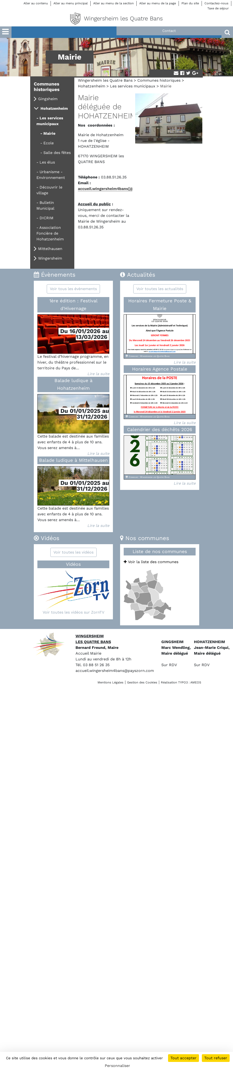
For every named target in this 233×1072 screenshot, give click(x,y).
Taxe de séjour (218, 8)
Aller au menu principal (70, 3)
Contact (169, 31)
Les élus (47, 162)
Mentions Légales (110, 682)
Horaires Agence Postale (159, 369)
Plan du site (190, 3)
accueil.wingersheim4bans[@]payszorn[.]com (121, 188)
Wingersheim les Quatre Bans (105, 80)
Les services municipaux (132, 86)
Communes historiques (159, 80)
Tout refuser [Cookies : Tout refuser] (215, 1058)
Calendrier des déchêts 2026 (159, 429)
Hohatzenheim (91, 86)
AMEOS (195, 682)
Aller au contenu (35, 3)
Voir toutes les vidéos (73, 552)
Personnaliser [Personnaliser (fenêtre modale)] (117, 1065)
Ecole (48, 143)
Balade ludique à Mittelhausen (73, 460)
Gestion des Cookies (142, 682)
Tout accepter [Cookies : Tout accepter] (183, 1058)
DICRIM (46, 218)
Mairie (49, 133)
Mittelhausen (50, 248)
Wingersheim (50, 258)
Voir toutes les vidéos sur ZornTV (73, 612)
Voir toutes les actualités (159, 288)
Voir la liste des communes (151, 562)
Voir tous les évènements (73, 288)
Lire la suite (98, 374)
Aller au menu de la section (113, 3)
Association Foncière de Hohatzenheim (50, 233)
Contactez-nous (216, 3)
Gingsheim (48, 99)
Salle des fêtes (57, 152)
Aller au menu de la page (157, 3)
